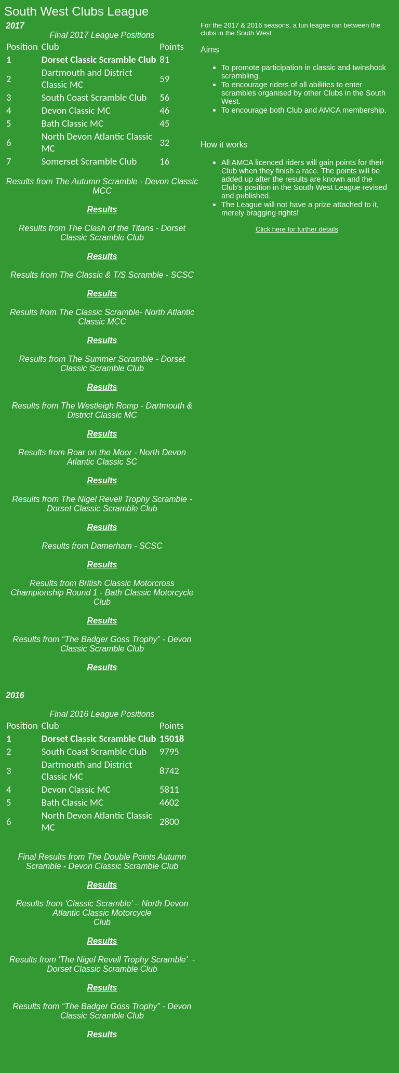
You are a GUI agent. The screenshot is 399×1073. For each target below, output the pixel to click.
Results (102, 209)
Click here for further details (297, 229)
